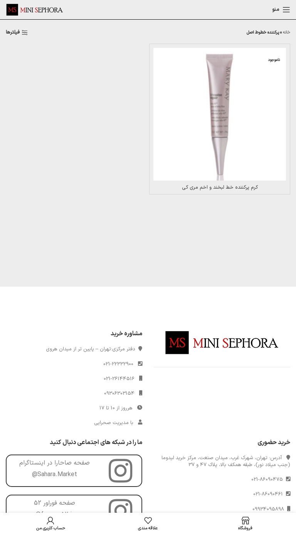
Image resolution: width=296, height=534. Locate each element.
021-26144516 (119, 379)
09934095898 (269, 509)
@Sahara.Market (54, 474)
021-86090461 (269, 494)
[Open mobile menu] (281, 9)
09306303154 (119, 393)
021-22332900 (118, 364)
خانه (286, 32)
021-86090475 (268, 479)
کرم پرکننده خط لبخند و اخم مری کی (220, 187)
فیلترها (13, 33)
